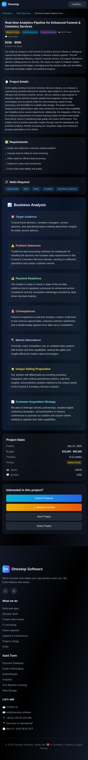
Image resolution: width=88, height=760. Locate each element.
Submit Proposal (44, 498)
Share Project (44, 526)
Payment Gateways (13, 663)
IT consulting (9, 625)
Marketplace (7, 13)
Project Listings (10, 641)
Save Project (44, 516)
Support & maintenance (15, 636)
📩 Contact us (10, 707)
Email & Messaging (12, 668)
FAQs (5, 646)
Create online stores (13, 619)
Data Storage (9, 690)
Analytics (7, 679)
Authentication (10, 674)
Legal (78, 744)
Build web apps (10, 608)
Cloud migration (10, 630)
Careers (69, 744)
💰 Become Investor (44, 507)
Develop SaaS (10, 614)
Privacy (44, 748)
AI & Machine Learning (14, 685)
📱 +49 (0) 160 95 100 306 (16, 718)
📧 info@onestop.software (16, 712)
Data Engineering (24, 13)
